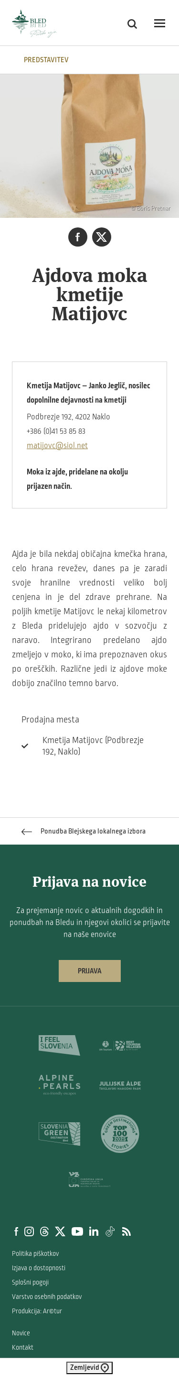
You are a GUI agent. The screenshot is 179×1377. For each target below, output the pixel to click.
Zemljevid (89, 1368)
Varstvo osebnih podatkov (47, 1296)
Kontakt (22, 1347)
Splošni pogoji (30, 1282)
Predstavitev (46, 60)
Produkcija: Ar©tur (37, 1311)
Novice (21, 1333)
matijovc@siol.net (57, 445)
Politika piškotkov (35, 1253)
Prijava (90, 971)
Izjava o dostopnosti (38, 1268)
